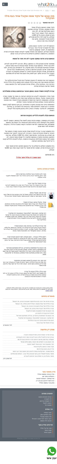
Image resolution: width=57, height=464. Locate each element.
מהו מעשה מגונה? (45, 416)
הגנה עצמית (47, 412)
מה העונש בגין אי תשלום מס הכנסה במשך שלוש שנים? (37, 342)
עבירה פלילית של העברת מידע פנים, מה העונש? (39, 308)
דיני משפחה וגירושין (45, 401)
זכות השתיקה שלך (45, 414)
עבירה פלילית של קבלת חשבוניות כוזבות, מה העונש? (37, 306)
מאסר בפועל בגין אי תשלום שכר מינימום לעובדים (39, 356)
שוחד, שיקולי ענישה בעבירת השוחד (34, 202)
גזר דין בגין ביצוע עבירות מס (45, 349)
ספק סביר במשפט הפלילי (46, 383)
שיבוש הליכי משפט (45, 421)
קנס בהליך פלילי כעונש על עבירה (35, 271)
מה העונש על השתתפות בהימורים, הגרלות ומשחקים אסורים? (26, 248)
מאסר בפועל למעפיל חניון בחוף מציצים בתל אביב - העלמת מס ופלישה (32, 354)
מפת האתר (47, 430)
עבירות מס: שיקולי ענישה (38, 193)
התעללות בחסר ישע (48, 376)
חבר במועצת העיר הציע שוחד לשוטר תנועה (40, 344)
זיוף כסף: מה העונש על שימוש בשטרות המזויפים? (30, 260)
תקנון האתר (47, 432)
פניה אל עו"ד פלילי (45, 428)
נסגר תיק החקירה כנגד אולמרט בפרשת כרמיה (31, 174)
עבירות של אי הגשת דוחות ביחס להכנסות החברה (39, 335)
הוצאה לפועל (47, 403)
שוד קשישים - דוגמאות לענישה (45, 378)
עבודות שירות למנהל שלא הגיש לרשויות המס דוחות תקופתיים (35, 337)
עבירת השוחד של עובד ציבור (37, 183)
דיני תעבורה (47, 399)
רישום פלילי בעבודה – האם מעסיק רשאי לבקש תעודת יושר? (26, 237)
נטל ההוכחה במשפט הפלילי (45, 374)
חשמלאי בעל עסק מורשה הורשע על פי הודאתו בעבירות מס (36, 339)
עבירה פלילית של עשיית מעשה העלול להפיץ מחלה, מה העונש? (34, 304)
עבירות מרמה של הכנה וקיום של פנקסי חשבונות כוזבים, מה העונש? (33, 301)
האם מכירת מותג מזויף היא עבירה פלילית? (41, 320)
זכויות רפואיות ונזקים (45, 397)
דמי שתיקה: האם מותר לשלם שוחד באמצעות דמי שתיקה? (27, 213)
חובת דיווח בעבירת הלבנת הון (44, 313)
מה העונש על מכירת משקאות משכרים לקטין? (40, 311)
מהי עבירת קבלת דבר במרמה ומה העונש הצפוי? (30, 226)
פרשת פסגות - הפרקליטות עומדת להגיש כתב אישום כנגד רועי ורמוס (33, 351)
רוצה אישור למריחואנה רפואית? (41, 419)
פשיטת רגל (48, 405)
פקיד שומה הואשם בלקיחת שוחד (44, 346)
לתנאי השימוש (49, 290)
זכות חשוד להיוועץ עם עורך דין (45, 381)
